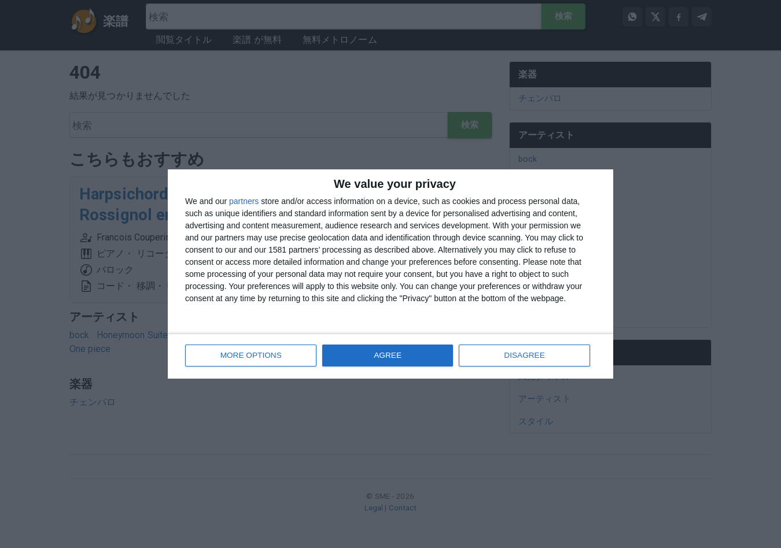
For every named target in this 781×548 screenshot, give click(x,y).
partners (244, 202)
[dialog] (390, 274)
